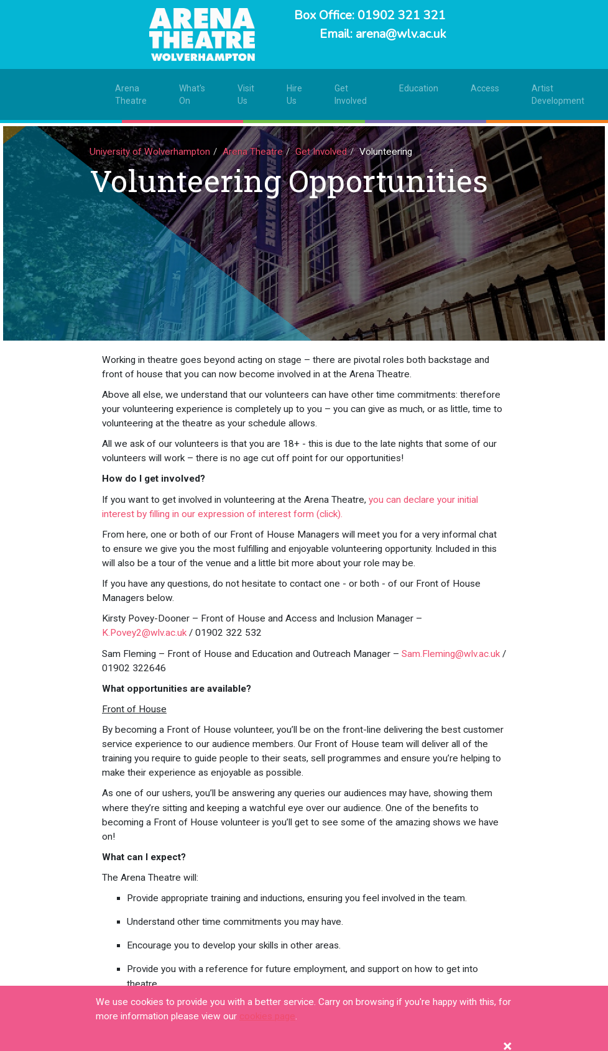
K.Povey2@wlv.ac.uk (144, 632)
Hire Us (294, 94)
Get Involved (350, 94)
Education (418, 88)
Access (485, 88)
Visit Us (245, 94)
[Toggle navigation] (590, 14)
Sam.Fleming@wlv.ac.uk (451, 653)
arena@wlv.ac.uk (401, 33)
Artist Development (558, 94)
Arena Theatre (131, 94)
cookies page (267, 1016)
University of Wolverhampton (150, 151)
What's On (192, 94)
